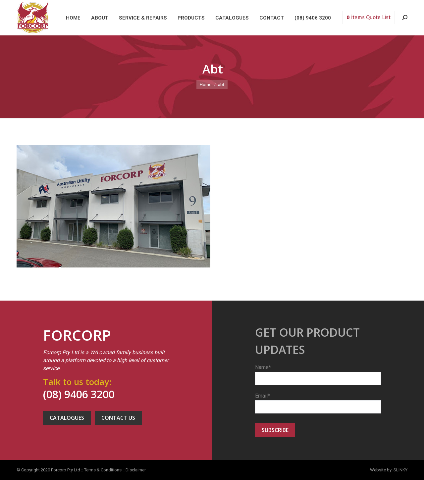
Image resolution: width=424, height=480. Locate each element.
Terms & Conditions (103, 469)
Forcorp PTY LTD (33, 17)
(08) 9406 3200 (79, 394)
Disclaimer (136, 469)
